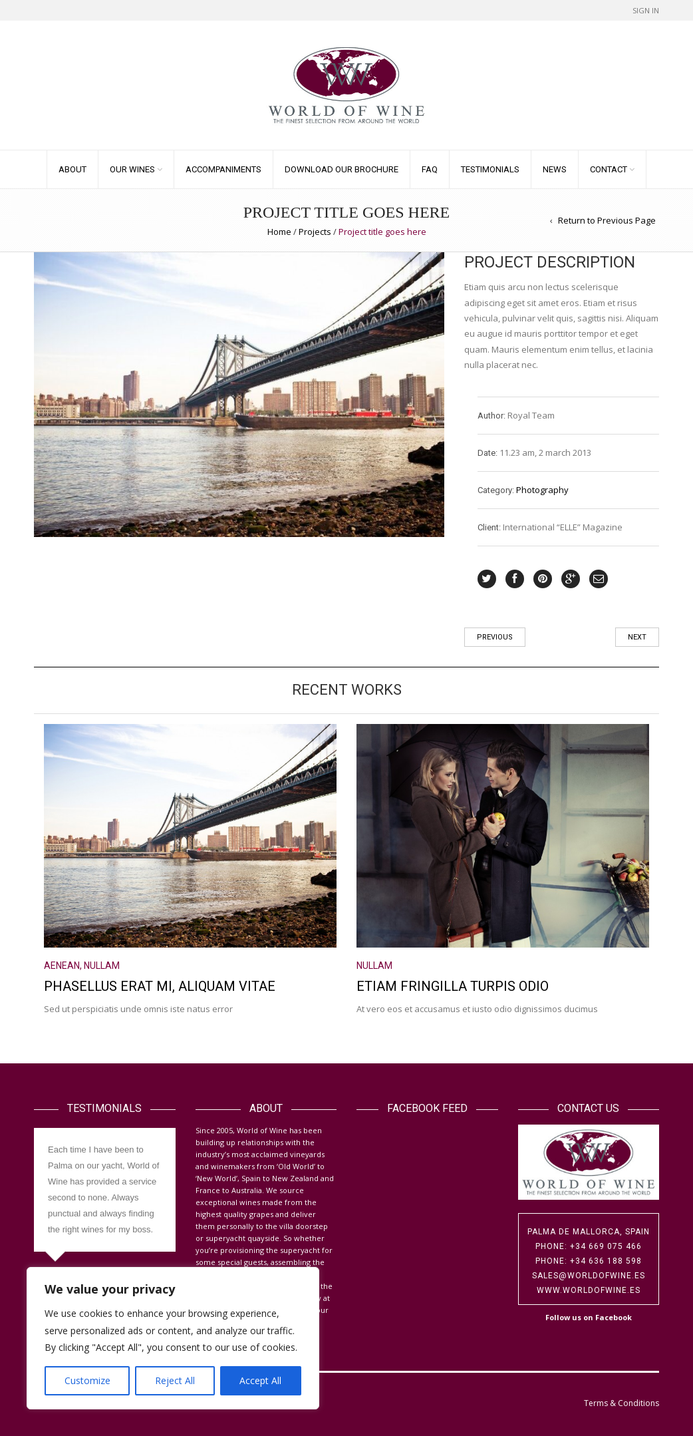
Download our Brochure (341, 169)
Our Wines (132, 169)
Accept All (260, 1380)
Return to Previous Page (607, 220)
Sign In (645, 10)
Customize (87, 1380)
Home (279, 232)
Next (637, 637)
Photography (542, 490)
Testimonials (490, 169)
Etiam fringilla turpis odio (452, 986)
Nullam (102, 965)
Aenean (62, 965)
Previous (495, 637)
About (72, 169)
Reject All (175, 1380)
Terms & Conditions (621, 1403)
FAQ (430, 169)
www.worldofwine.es (588, 1290)
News (555, 169)
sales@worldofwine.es (588, 1275)
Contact (608, 169)
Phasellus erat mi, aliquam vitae (159, 986)
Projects (315, 232)
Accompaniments (223, 169)
